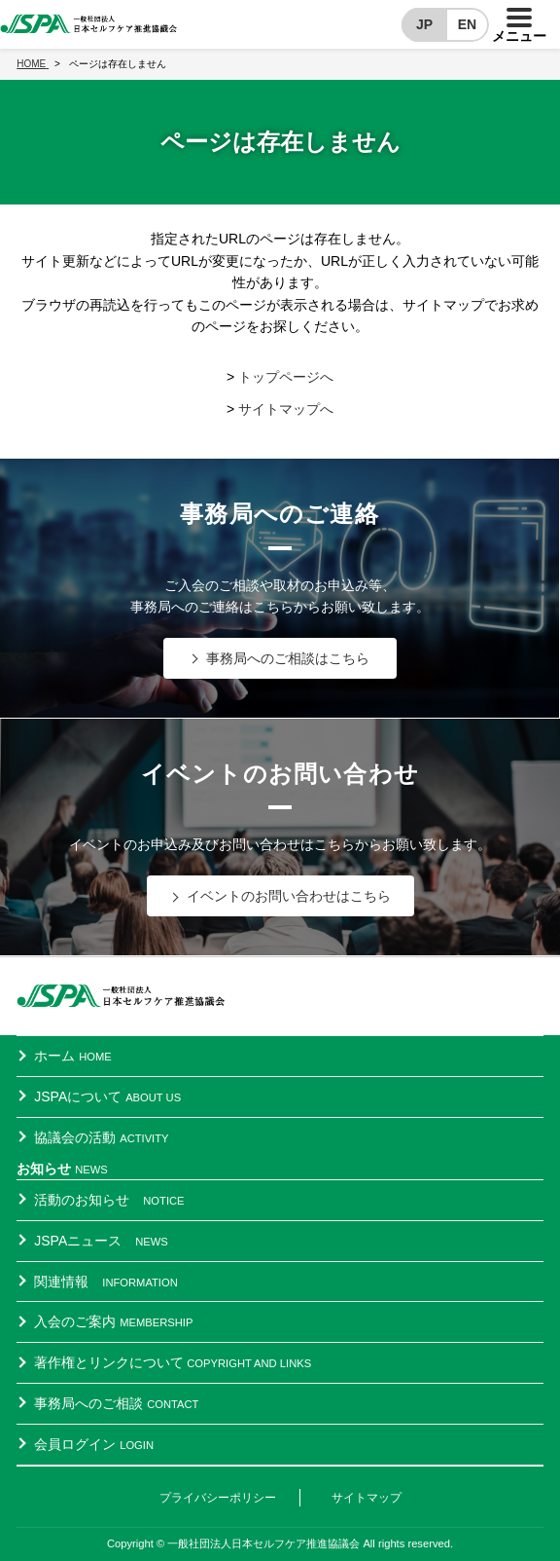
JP (424, 24)
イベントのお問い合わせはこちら (289, 896)
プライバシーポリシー (217, 1498)
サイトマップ (367, 1498)
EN (467, 24)
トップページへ (285, 377)
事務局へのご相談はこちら (287, 658)
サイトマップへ (285, 409)
